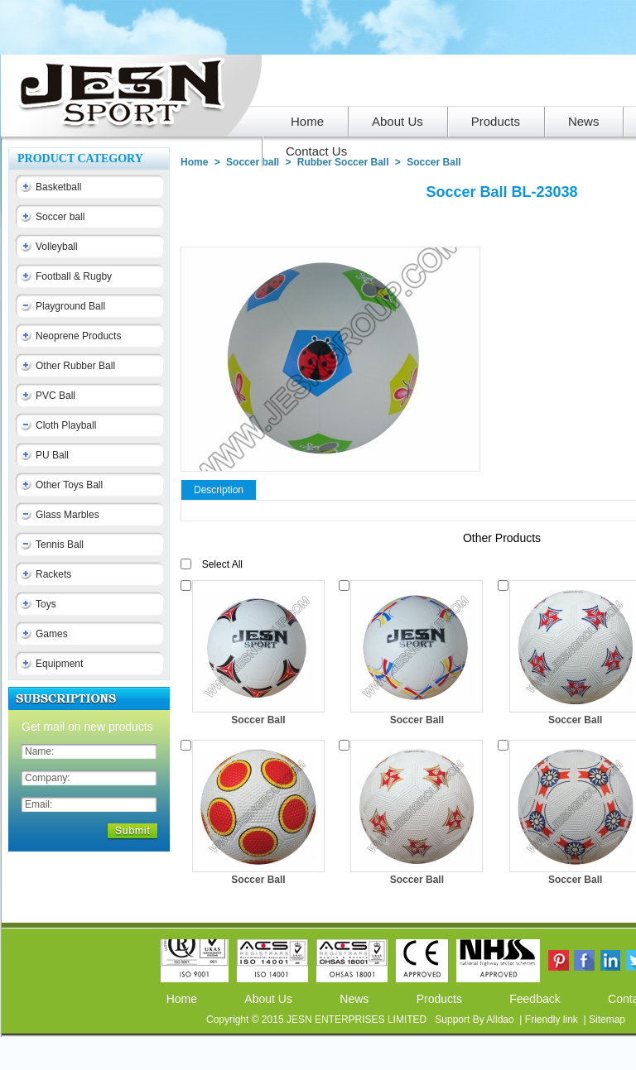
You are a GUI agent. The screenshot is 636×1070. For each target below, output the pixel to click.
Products (439, 998)
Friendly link (553, 1019)
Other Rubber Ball (75, 366)
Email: (38, 804)
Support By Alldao (476, 1019)
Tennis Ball (60, 544)
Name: (39, 751)
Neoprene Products (78, 336)
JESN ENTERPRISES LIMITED (358, 1019)
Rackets (53, 574)
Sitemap (607, 1019)
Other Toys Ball (69, 485)
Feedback (534, 998)
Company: (47, 778)
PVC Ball (55, 395)
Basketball (58, 187)
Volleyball (57, 246)
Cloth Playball (66, 425)
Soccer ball (60, 217)
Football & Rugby (74, 276)
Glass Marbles (67, 515)
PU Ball (52, 455)
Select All (222, 564)
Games (52, 634)
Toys (46, 604)
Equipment (59, 663)
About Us (268, 998)
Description (218, 490)
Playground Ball (70, 306)
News (354, 998)
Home (194, 162)
